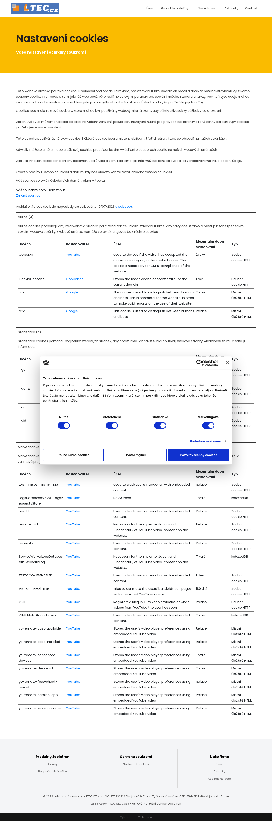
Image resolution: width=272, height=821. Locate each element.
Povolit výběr (136, 455)
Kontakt (251, 8)
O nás (219, 764)
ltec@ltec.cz (118, 804)
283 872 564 (99, 804)
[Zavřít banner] (227, 362)
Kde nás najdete (219, 779)
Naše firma (206, 8)
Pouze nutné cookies (73, 455)
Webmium (145, 817)
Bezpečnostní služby (52, 771)
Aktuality (231, 8)
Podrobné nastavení (205, 441)
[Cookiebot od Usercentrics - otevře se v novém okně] (199, 363)
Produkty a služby (174, 8)
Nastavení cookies (136, 764)
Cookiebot (123, 206)
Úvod (150, 8)
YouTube (73, 254)
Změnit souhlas (28, 195)
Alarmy (53, 764)
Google (72, 292)
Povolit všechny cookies (198, 455)
